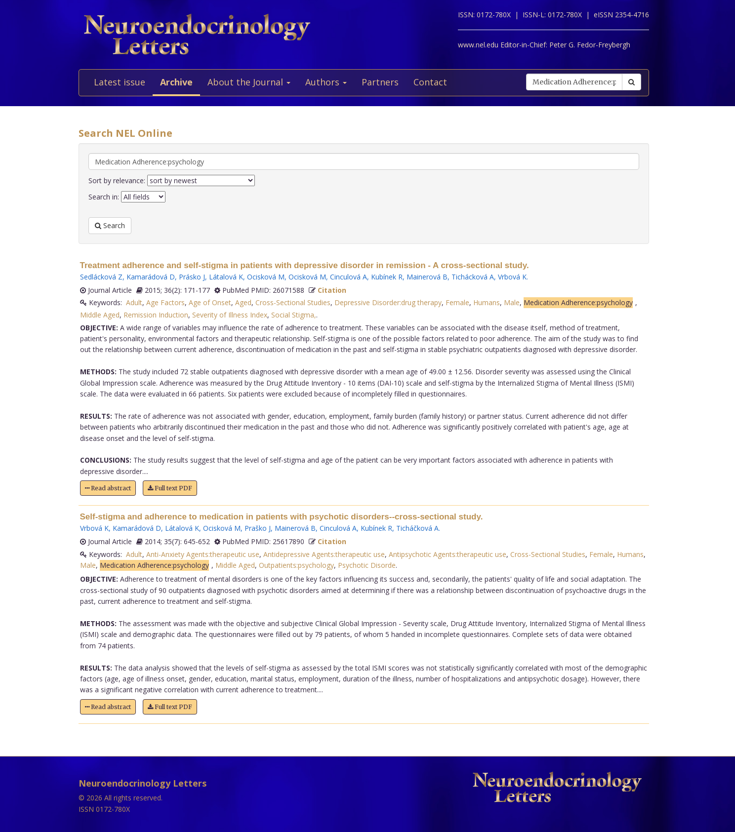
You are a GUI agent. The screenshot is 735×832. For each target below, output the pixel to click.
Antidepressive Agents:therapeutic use (324, 554)
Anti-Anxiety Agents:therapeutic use (202, 554)
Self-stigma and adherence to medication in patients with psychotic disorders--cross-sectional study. (281, 516)
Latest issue (119, 82)
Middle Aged (100, 314)
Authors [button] (326, 82)
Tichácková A (472, 276)
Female (457, 302)
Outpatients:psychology (296, 565)
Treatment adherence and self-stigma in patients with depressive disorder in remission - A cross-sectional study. (304, 265)
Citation (332, 290)
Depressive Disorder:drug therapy (388, 302)
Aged (243, 302)
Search (110, 225)
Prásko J (192, 276)
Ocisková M (266, 276)
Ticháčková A (417, 528)
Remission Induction (155, 314)
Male (512, 302)
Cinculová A (348, 276)
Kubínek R (387, 276)
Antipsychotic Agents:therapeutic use (447, 554)
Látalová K (226, 276)
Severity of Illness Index (229, 314)
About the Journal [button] (248, 82)
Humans (486, 302)
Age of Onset (210, 302)
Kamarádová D (150, 276)
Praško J (258, 528)
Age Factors (165, 302)
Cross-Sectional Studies (292, 302)
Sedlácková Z (101, 276)
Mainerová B (427, 276)
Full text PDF (170, 488)
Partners (380, 82)
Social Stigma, (293, 314)
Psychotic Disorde (367, 565)
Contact (430, 82)
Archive (176, 82)
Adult (134, 302)
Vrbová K (512, 276)
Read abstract (108, 488)
